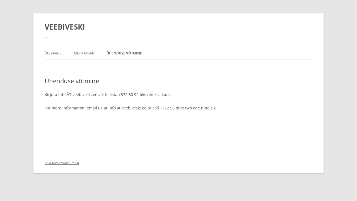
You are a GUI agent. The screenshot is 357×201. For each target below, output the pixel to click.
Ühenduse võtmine (124, 53)
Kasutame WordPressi (62, 163)
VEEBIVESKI (65, 27)
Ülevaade (53, 53)
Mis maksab (84, 53)
